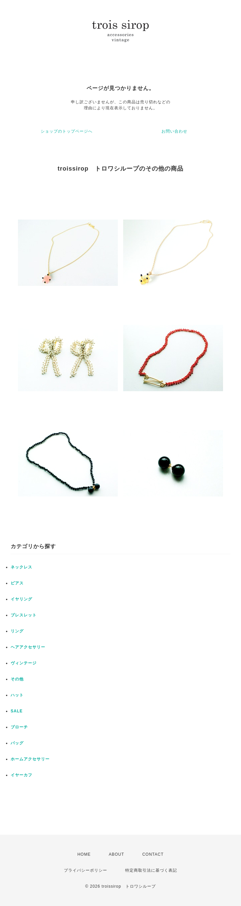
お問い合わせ (174, 131)
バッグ (17, 743)
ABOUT (116, 854)
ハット (17, 695)
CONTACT (152, 854)
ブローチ (19, 727)
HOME (84, 854)
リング (17, 631)
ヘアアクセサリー (28, 647)
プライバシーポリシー (85, 870)
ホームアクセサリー (30, 759)
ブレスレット (24, 615)
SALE (17, 711)
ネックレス (21, 567)
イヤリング (21, 599)
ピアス (17, 583)
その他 (17, 679)
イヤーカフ (21, 775)
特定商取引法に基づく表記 (151, 870)
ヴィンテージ (24, 663)
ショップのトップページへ (67, 131)
